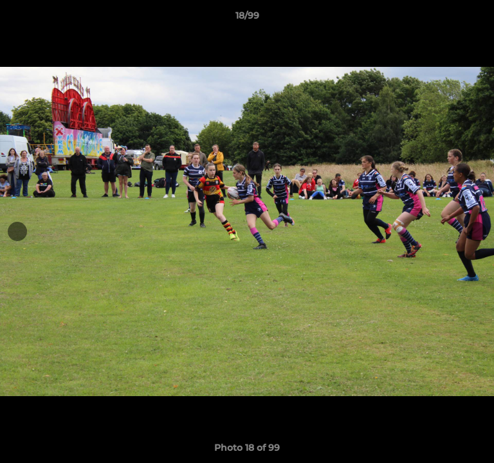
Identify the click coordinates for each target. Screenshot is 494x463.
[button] (478, 18)
